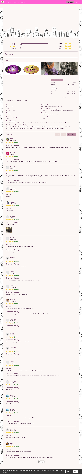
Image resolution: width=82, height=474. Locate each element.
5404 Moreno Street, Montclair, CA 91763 (16, 100)
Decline (68, 471)
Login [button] (79, 2)
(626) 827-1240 (9, 106)
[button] (76, 2)
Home (7, 2)
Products (22, 2)
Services (16, 2)
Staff (11, 2)
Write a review (71, 134)
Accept (75, 471)
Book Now (70, 2)
